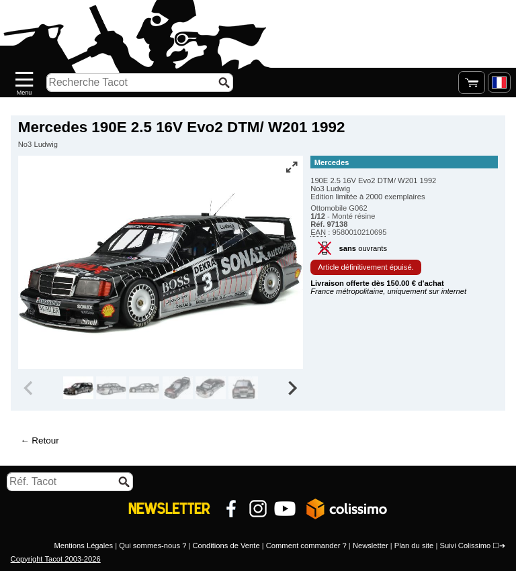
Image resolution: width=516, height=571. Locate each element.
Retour (45, 440)
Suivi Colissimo (464, 545)
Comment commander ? (306, 545)
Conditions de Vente (225, 545)
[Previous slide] (29, 387)
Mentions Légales (83, 545)
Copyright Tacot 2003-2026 (56, 559)
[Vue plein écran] (291, 167)
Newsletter (370, 545)
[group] (78, 387)
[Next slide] (291, 387)
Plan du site (413, 545)
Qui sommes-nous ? (152, 545)
